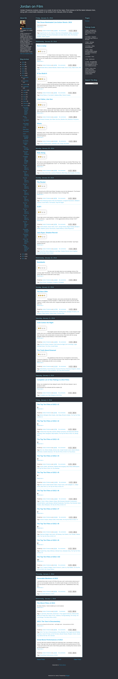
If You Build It (42, 73)
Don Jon (42, 450)
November (25, 81)
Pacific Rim (45, 615)
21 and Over (43, 613)
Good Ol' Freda (46, 634)
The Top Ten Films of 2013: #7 (48, 509)
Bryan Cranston (49, 344)
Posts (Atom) (62, 665)
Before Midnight (44, 415)
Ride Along (41, 153)
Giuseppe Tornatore (72, 311)
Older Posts (77, 659)
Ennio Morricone (54, 311)
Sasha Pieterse (60, 228)
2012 (23, 256)
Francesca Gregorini (71, 368)
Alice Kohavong (44, 200)
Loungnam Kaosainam (68, 200)
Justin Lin (64, 567)
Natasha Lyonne (45, 228)
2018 (23, 66)
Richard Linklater (66, 415)
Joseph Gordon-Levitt (65, 450)
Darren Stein (51, 226)
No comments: (62, 30)
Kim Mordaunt (58, 200)
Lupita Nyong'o (49, 503)
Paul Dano (67, 503)
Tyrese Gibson (50, 569)
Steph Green (75, 67)
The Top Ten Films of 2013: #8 (48, 524)
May (24, 96)
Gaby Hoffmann (51, 551)
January (25, 105)
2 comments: (62, 611)
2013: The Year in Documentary (48, 621)
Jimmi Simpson (43, 370)
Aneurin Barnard (51, 368)
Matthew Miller (58, 95)
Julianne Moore (75, 450)
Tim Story (77, 173)
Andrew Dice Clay (44, 431)
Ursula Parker (54, 346)
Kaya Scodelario (52, 370)
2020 (23, 62)
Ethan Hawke (52, 415)
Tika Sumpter (71, 173)
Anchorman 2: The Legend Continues (62, 613)
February (25, 103)
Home (59, 659)
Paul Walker (70, 567)
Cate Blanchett (70, 431)
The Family (73, 615)
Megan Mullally (70, 226)
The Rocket (41, 182)
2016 (23, 71)
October (25, 84)
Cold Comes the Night (45, 322)
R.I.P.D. (54, 615)
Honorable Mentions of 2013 (47, 578)
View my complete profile (26, 53)
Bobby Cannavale (61, 431)
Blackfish (63, 632)
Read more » (40, 26)
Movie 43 (39, 615)
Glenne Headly (48, 450)
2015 (23, 73)
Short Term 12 (44, 486)
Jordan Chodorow (27, 28)
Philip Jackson (45, 313)
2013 (23, 254)
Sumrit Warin (45, 202)
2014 (23, 75)
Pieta (50, 615)
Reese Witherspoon (74, 466)
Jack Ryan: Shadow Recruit (47, 233)
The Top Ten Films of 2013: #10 (48, 557)
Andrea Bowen (43, 226)
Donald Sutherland (44, 311)
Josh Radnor (65, 534)
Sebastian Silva (66, 551)
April (24, 99)
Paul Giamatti (73, 503)
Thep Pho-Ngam (60, 202)
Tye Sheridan (56, 468)
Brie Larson (43, 484)
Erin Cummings (69, 344)
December (25, 77)
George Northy (62, 226)
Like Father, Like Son (45, 99)
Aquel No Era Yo (44, 33)
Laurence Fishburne (56, 173)
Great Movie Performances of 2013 (50, 640)
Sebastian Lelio (55, 143)
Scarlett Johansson (48, 451)
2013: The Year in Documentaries (48, 632)
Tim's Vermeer (51, 635)
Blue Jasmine (53, 431)
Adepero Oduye (53, 501)
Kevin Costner (50, 253)
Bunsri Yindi (51, 200)
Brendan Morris (44, 67)
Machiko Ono (64, 119)
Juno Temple (72, 534)
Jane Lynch (52, 534)
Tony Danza (72, 451)
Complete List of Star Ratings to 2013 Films (53, 380)
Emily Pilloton (43, 95)
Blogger (67, 675)
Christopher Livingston (52, 282)
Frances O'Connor (60, 368)
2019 (23, 64)
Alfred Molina (43, 368)
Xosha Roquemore (69, 228)
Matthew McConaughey (60, 466)
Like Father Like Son (55, 119)
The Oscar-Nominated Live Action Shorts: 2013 (54, 22)
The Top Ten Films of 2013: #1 (48, 404)
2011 (23, 258)
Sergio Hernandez (64, 143)
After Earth (49, 613)
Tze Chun (47, 346)
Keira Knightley (73, 251)
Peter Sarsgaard (46, 433)
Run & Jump (41, 46)
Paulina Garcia (47, 143)
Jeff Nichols (50, 466)
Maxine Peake (61, 67)
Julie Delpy (58, 415)
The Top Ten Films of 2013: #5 (48, 472)
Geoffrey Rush (62, 311)
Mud (67, 466)
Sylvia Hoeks (53, 313)
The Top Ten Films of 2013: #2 (48, 421)
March (25, 101)
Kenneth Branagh (41, 253)
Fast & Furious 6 (57, 567)
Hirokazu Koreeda (44, 119)
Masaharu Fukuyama (73, 119)
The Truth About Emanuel (46, 350)
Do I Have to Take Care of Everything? (58, 33)
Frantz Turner (61, 484)
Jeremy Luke (56, 450)
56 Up (58, 632)
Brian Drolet (43, 282)
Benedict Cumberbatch (71, 501)
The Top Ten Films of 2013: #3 (48, 439)
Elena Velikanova (50, 251)
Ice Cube (42, 173)
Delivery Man (75, 613)
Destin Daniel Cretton (51, 484)
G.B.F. (39, 206)
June (24, 94)
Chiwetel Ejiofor (41, 503)
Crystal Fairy (43, 551)
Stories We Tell (43, 635)
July (24, 92)
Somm (74, 634)
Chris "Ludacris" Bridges (46, 567)
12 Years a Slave (44, 501)
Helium (70, 33)
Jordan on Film (31, 6)
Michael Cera (58, 551)
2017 (23, 69)
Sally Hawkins (54, 433)
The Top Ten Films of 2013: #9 (48, 540)
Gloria (39, 123)
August (25, 90)
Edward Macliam (52, 67)
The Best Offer (42, 291)
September (26, 86)
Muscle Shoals (63, 634)
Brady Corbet (52, 519)
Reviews (87, 21)
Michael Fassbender (59, 503)
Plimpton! (70, 634)
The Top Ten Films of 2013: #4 (48, 456)
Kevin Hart (47, 173)
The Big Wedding (65, 615)
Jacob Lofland (43, 466)
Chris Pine (42, 251)
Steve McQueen (46, 504)
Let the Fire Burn (55, 634)
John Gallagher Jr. (69, 484)
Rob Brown (40, 451)
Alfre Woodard (61, 501)
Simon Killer (59, 519)
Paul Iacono (53, 228)
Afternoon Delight (44, 534)
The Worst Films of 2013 (46, 603)
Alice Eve (42, 344)
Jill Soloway (58, 534)
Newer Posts (41, 659)
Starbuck (58, 615)
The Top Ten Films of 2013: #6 (48, 490)
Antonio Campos (44, 519)
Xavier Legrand (46, 36)
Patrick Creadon (67, 95)
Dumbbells (41, 262)
